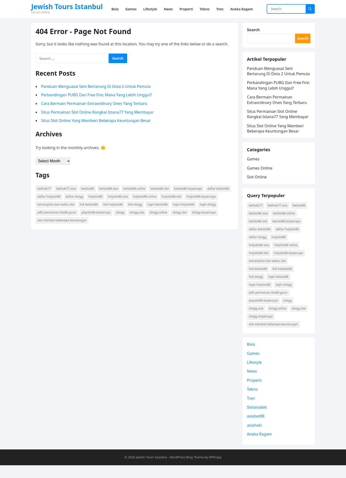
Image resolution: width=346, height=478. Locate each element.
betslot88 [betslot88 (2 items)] (88, 189)
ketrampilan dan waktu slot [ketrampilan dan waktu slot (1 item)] (56, 205)
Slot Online (257, 186)
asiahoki (254, 437)
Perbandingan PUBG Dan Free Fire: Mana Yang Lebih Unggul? (97, 95)
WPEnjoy (215, 470)
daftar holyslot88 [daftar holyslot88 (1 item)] (49, 197)
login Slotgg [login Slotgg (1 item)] (208, 205)
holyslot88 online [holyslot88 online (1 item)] (145, 197)
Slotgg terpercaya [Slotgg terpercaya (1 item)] (204, 213)
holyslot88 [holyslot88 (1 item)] (96, 197)
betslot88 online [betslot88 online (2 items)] (135, 189)
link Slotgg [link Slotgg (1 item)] (135, 205)
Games (253, 168)
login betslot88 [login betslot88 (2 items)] (158, 205)
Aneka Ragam (259, 446)
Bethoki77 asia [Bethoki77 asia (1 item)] (67, 189)
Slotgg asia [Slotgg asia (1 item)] (137, 213)
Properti (254, 392)
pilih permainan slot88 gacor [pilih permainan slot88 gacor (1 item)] (57, 213)
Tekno (252, 401)
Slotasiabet (257, 419)
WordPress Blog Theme (187, 470)
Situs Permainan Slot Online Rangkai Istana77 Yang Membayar (98, 112)
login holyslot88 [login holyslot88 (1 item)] (184, 205)
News (252, 383)
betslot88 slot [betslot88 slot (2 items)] (160, 189)
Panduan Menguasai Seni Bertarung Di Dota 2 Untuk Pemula (96, 87)
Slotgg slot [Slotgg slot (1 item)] (180, 213)
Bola (251, 356)
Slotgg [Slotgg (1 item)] (121, 213)
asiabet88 (256, 428)
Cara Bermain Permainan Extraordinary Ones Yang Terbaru (95, 104)
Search (253, 30)
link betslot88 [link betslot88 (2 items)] (89, 205)
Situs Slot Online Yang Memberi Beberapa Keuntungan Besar (96, 121)
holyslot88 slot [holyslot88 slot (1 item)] (172, 197)
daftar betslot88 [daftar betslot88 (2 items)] (218, 189)
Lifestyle (254, 374)
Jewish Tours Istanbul (67, 6)
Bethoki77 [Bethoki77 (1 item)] (44, 189)
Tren (251, 410)
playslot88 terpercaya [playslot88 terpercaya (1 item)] (96, 213)
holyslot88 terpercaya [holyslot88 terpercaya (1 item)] (201, 197)
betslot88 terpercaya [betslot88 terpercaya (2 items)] (189, 189)
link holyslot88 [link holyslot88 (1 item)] (113, 205)
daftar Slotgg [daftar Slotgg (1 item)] (75, 197)
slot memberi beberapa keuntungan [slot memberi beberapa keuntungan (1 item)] (62, 221)
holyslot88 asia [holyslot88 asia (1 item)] (118, 197)
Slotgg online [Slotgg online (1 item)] (159, 213)
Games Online (260, 177)
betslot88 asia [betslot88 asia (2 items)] (109, 189)
